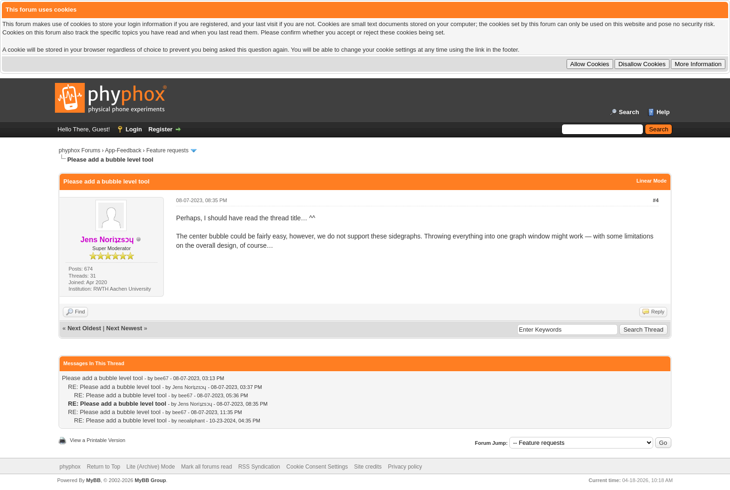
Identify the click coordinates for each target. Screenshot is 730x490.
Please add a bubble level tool (102, 377)
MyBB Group (150, 480)
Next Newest (124, 328)
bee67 (162, 378)
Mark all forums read (206, 466)
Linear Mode (651, 181)
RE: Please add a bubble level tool (114, 386)
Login (134, 129)
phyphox (70, 466)
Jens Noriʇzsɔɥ (189, 387)
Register (161, 129)
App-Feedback (123, 150)
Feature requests (167, 150)
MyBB (93, 480)
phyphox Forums (79, 150)
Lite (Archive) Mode (151, 466)
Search (629, 112)
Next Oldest (84, 328)
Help (662, 112)
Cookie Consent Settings (317, 466)
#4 (655, 200)
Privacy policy (405, 466)
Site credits (368, 466)
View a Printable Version (97, 440)
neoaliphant (191, 420)
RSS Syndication (259, 466)
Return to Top (103, 466)
